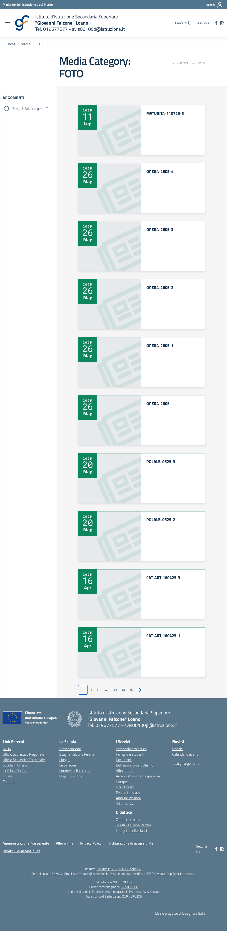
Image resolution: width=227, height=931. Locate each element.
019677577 (54, 873)
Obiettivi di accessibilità (21, 851)
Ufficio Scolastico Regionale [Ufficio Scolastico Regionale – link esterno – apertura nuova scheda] (23, 754)
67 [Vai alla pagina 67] (132, 689)
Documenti (124, 759)
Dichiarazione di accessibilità (130, 843)
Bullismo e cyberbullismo (134, 765)
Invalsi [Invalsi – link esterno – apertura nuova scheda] (7, 776)
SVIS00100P (129, 886)
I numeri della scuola (74, 770)
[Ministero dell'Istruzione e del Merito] (28, 4)
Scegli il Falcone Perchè (77, 754)
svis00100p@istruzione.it (90, 873)
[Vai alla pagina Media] (25, 44)
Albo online (64, 843)
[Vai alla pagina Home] (10, 44)
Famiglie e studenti (130, 754)
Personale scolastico (131, 748)
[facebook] (216, 23)
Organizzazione (70, 776)
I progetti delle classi (131, 830)
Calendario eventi (185, 754)
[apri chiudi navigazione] (7, 23)
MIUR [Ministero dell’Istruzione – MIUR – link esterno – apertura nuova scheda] (7, 748)
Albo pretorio (125, 770)
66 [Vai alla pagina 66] (124, 689)
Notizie (177, 748)
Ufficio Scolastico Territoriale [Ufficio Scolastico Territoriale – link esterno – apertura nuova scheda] (24, 759)
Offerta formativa (129, 819)
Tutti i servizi (125, 803)
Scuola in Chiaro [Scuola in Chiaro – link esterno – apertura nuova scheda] (15, 765)
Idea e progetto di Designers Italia (180, 913)
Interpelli (122, 781)
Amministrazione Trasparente (26, 843)
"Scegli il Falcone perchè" (30, 108)
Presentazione (70, 748)
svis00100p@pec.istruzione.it (176, 873)
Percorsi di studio (128, 792)
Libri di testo (125, 787)
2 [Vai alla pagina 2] (91, 689)
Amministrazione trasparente (138, 776)
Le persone (67, 765)
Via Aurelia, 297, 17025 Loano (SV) (119, 868)
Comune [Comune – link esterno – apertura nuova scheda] (9, 781)
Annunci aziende (128, 798)
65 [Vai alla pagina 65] (115, 689)
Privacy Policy (91, 843)
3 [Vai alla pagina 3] (98, 689)
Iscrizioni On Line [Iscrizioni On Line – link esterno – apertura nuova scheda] (15, 770)
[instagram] (222, 23)
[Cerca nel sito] (182, 23)
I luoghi (64, 759)
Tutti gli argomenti (186, 763)
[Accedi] (214, 5)
